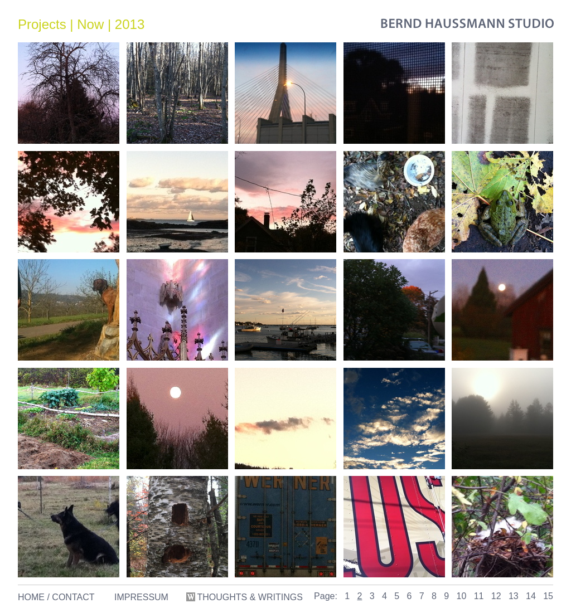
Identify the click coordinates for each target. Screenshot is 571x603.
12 (496, 596)
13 (514, 596)
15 (548, 596)
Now (90, 24)
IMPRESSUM (141, 597)
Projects (42, 24)
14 (531, 596)
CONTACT (73, 597)
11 (479, 596)
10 (462, 596)
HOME (31, 597)
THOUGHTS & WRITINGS (245, 597)
